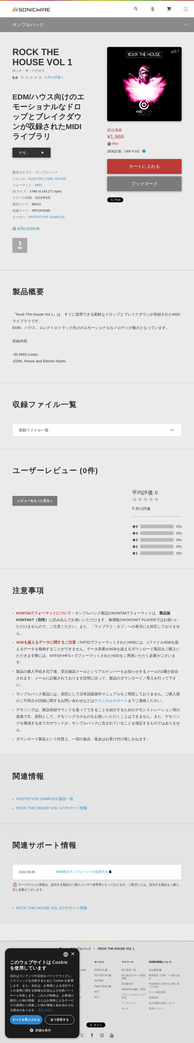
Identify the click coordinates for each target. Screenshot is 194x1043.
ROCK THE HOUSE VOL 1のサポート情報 (51, 808)
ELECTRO (36, 179)
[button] (42, 1030)
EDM (49, 179)
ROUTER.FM (101, 975)
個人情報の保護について (162, 1003)
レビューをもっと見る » (34, 501)
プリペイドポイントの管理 (133, 996)
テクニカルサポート (111, 700)
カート (125, 1008)
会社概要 (153, 970)
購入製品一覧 (129, 970)
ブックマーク (144, 183)
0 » (54, 77)
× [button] (72, 954)
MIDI (38, 185)
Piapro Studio (101, 986)
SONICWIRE (31, 9)
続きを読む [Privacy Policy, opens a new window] (46, 1010)
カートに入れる (144, 166)
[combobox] (65, 954)
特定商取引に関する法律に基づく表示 (164, 985)
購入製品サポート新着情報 (133, 977)
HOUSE (60, 179)
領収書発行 (127, 983)
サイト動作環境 (157, 992)
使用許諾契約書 (26, 229)
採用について (156, 1008)
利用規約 (153, 997)
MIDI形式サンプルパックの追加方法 (82, 872)
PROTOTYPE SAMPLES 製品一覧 (44, 799)
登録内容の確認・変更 (133, 989)
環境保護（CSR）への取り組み (164, 977)
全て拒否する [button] (59, 1020)
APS (96, 991)
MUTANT (99, 980)
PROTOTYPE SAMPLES (47, 217)
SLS (96, 997)
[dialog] (42, 993)
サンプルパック (46, 172)
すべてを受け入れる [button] (26, 1020)
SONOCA (99, 970)
